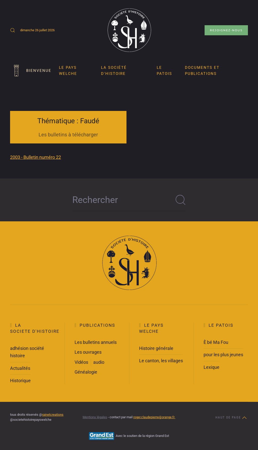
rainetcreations (52, 414)
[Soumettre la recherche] (181, 200)
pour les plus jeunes (223, 354)
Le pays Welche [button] (68, 70)
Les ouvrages (88, 352)
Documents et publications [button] (202, 70)
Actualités (20, 368)
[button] (12, 30)
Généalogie (86, 372)
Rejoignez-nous (226, 30)
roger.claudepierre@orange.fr (154, 417)
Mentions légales (95, 417)
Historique (20, 380)
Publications (97, 325)
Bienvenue (30, 70)
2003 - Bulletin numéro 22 (35, 157)
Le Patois (221, 325)
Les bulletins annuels (96, 342)
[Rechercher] (129, 200)
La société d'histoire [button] (114, 70)
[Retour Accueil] (129, 30)
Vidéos (81, 362)
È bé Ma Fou (216, 342)
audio (98, 362)
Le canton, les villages (161, 360)
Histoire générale (156, 348)
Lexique (211, 367)
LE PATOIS (164, 70)
